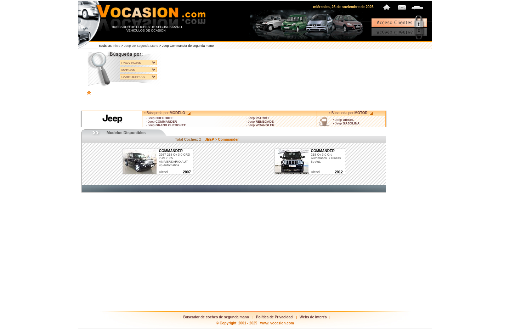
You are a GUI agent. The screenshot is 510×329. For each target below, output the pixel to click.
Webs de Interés (313, 317)
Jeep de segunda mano (141, 46)
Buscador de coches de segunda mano (216, 317)
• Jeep (343, 120)
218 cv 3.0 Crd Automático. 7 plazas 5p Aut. (326, 156)
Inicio (116, 46)
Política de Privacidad (274, 317)
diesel (163, 172)
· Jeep (160, 118)
